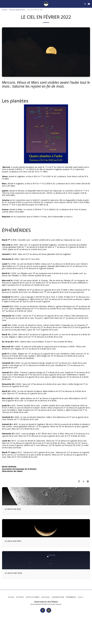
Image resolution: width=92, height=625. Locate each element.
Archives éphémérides (17, 10)
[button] (3, 3)
